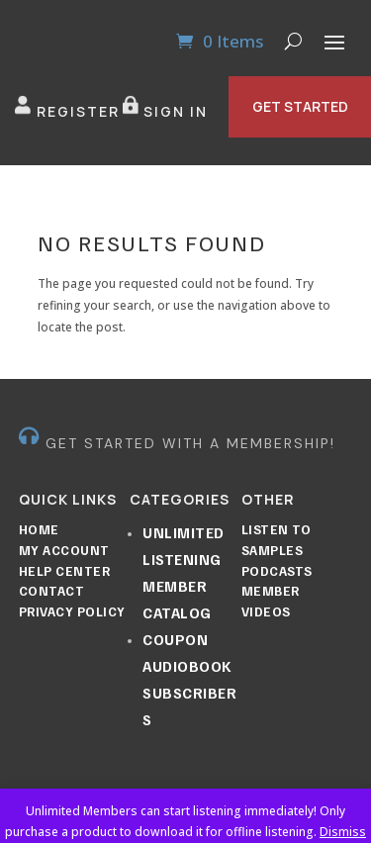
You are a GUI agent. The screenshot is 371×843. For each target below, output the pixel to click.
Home (39, 529)
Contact (52, 591)
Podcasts (277, 571)
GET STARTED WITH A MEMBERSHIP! (190, 443)
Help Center (65, 571)
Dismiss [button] (343, 831)
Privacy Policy (72, 611)
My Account (64, 550)
